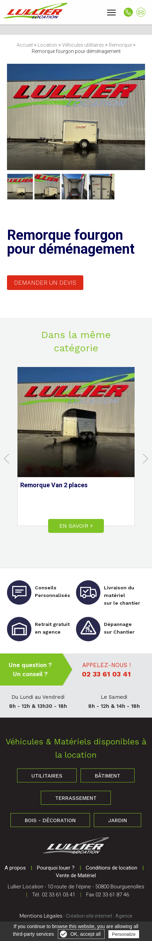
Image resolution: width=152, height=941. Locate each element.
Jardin (117, 820)
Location (47, 45)
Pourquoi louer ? (56, 868)
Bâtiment (107, 776)
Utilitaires (46, 776)
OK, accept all (85, 934)
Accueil (25, 45)
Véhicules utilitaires (83, 45)
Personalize (124, 934)
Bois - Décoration (50, 820)
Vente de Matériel (76, 875)
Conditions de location (111, 868)
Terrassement (76, 798)
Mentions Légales (41, 916)
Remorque (120, 45)
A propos (15, 868)
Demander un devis (45, 282)
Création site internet (89, 916)
